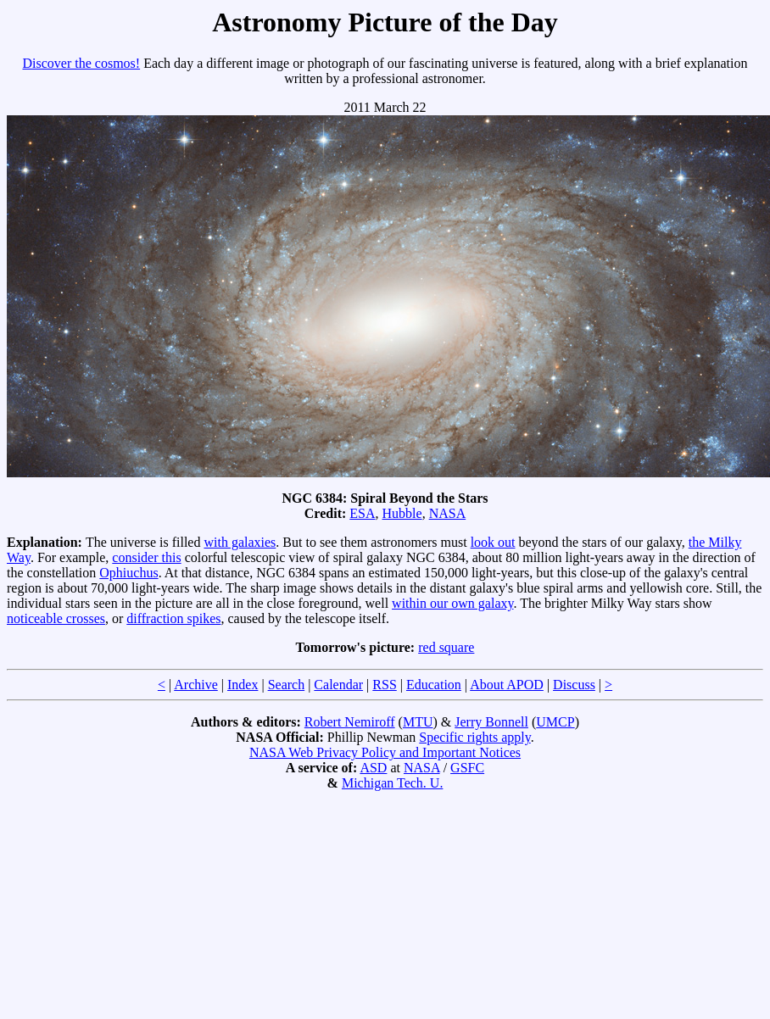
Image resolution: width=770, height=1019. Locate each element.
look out (493, 542)
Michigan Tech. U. (392, 783)
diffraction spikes (173, 618)
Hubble (402, 513)
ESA (362, 513)
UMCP (555, 722)
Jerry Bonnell (491, 722)
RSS (384, 684)
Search (286, 684)
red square (446, 647)
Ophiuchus (128, 572)
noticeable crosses (56, 618)
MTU (418, 722)
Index (242, 684)
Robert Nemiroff (349, 722)
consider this (146, 557)
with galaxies (240, 542)
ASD (373, 767)
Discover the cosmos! (82, 63)
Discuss (574, 684)
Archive (196, 684)
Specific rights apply (474, 737)
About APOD (507, 684)
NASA (447, 513)
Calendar (338, 684)
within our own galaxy (452, 603)
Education (433, 684)
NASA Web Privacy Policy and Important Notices (385, 752)
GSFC (467, 767)
